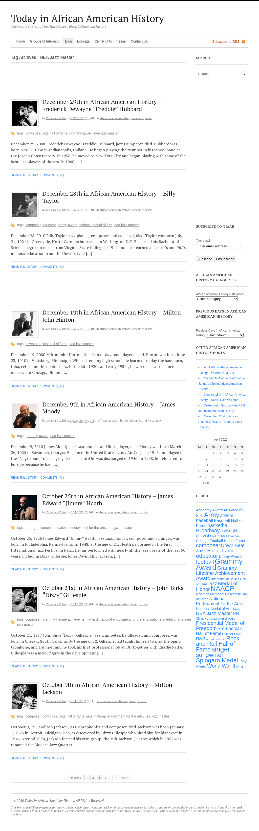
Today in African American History (87, 18)
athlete (226, 515)
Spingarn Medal (217, 660)
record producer (215, 639)
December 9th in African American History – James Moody (108, 407)
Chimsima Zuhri (56, 118)
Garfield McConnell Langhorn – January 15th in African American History (221, 384)
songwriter (209, 654)
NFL (236, 613)
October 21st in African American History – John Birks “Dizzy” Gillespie (112, 591)
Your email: (203, 240)
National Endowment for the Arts (81, 528)
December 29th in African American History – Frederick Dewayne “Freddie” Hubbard (102, 105)
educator (49, 225)
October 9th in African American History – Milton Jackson (107, 688)
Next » (125, 777)
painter (213, 618)
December (137, 118)
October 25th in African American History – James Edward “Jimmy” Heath (107, 499)
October (143, 512)
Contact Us (139, 41)
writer (240, 666)
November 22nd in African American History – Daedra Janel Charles (220, 422)
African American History (115, 118)
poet (231, 618)
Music (148, 118)
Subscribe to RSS (226, 42)
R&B (200, 638)
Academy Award (209, 510)
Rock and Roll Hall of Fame (217, 644)
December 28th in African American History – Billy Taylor (108, 196)
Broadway (208, 530)
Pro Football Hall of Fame (219, 631)
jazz (89, 716)
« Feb (207, 483)
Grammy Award (80, 133)
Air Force (231, 510)
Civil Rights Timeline (110, 41)
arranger (31, 528)
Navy (236, 608)
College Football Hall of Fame (220, 541)
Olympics (202, 618)
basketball (218, 525)
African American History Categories (220, 294)
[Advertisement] (103, 84)
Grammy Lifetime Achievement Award (70, 619)
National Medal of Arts (95, 225)
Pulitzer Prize (231, 634)
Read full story (24, 175)
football (205, 562)
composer (33, 225)
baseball (204, 520)
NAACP (222, 588)
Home (20, 41)
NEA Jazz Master (106, 133)
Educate (83, 41)
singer (221, 649)
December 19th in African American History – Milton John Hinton (111, 315)
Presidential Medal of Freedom (220, 625)
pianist (222, 618)
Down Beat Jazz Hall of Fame (46, 133)
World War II (221, 666)
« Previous (75, 777)
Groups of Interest (44, 41)
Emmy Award (67, 225)
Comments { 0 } (52, 175)
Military (148, 420)
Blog (68, 41)
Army (211, 514)
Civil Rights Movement (225, 536)
